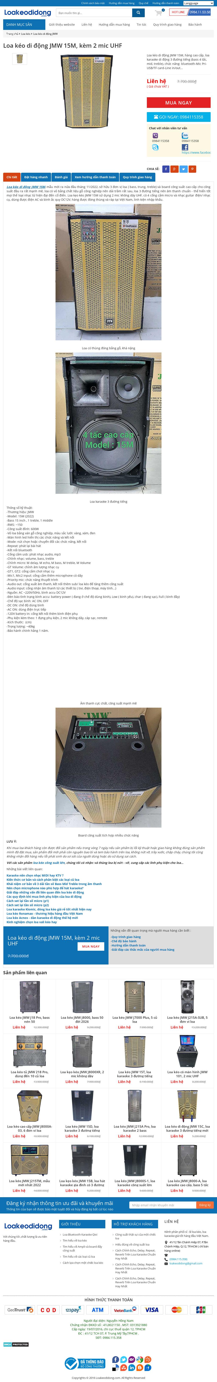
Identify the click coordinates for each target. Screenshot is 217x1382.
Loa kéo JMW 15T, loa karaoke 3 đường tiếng (134, 1074)
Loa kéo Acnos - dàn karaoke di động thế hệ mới (42, 918)
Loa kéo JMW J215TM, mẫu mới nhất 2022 (29, 1183)
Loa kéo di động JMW (45, 34)
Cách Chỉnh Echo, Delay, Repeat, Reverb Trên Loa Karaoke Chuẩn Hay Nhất (135, 1254)
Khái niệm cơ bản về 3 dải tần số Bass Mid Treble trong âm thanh (54, 884)
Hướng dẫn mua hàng (122, 3)
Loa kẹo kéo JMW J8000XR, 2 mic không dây (82, 1074)
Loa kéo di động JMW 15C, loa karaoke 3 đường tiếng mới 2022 (187, 1130)
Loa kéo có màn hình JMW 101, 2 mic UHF (187, 1074)
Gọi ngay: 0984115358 (178, 117)
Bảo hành (195, 24)
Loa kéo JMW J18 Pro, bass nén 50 (30, 1019)
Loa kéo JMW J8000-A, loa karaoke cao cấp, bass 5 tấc (187, 1183)
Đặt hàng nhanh (36, 177)
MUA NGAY (178, 102)
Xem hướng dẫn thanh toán (95, 177)
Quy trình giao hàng (167, 24)
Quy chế (143, 3)
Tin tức (141, 24)
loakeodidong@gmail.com (186, 1263)
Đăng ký (205, 1205)
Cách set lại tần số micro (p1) (28, 901)
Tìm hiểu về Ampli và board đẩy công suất (82, 1249)
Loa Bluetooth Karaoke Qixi (80, 1234)
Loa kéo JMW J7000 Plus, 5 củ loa (135, 1019)
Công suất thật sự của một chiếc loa (135, 1236)
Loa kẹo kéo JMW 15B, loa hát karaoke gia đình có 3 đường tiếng (82, 1185)
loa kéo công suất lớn (49, 863)
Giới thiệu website (62, 24)
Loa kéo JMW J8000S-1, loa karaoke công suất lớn (135, 1183)
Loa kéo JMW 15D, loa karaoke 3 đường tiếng (82, 1128)
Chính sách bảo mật (93, 3)
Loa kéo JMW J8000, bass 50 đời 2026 (82, 1019)
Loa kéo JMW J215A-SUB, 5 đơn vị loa (187, 1019)
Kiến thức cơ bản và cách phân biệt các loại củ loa (43, 880)
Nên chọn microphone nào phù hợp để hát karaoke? (45, 888)
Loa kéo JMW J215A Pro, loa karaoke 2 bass (135, 1128)
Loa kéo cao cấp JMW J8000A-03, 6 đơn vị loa (29, 1128)
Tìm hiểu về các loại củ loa (79, 1256)
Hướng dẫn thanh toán (166, 3)
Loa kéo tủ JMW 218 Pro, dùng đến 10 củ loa (29, 1074)
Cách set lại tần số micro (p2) (28, 905)
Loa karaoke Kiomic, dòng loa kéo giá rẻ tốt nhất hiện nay (49, 909)
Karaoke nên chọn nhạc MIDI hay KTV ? (35, 875)
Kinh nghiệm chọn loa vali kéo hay (32, 922)
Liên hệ (87, 24)
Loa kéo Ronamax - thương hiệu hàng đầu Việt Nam (45, 914)
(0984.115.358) (178, 1259)
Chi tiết (12, 177)
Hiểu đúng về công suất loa (132, 1244)
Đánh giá (61, 177)
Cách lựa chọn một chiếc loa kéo (83, 1263)
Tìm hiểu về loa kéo (75, 1240)
